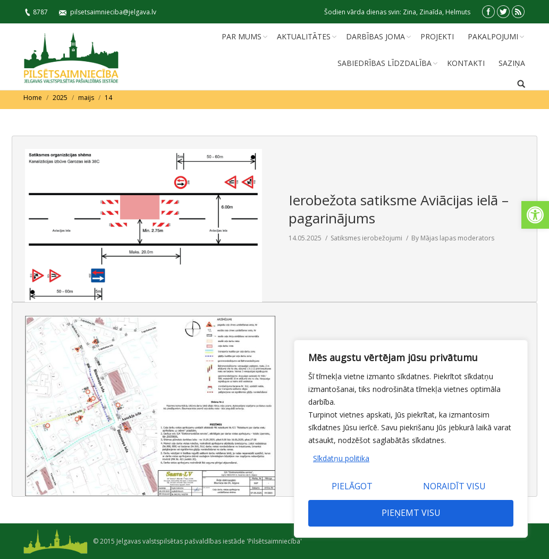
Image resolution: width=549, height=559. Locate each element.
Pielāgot (352, 486)
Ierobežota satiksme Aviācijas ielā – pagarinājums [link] (399, 209)
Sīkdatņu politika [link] (341, 458)
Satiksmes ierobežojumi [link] (366, 238)
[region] (411, 439)
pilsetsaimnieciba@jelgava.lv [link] (113, 11)
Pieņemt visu (411, 513)
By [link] (452, 238)
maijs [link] (86, 97)
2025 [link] (60, 97)
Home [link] (32, 97)
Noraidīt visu (454, 486)
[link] (535, 215)
